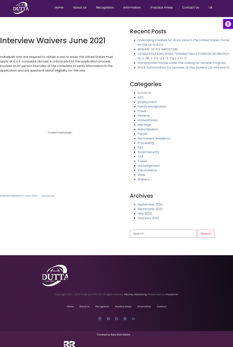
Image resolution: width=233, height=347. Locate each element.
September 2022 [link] (150, 209)
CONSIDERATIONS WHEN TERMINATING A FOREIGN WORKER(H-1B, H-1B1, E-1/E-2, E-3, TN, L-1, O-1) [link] (184, 56)
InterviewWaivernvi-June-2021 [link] (18, 195)
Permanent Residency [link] (154, 138)
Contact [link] (161, 306)
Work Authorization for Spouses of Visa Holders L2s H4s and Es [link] (184, 67)
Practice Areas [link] (161, 7)
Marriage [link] (144, 125)
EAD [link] (141, 97)
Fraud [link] (142, 111)
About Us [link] (80, 7)
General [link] (144, 115)
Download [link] (47, 195)
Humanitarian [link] (148, 120)
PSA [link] (140, 147)
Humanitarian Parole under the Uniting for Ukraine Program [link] (182, 63)
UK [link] (211, 7)
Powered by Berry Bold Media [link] (114, 334)
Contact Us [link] (190, 7)
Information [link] (132, 7)
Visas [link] (141, 175)
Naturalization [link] (148, 129)
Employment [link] (147, 102)
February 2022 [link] (148, 218)
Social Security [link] (148, 152)
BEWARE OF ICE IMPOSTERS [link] (158, 49)
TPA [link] (140, 156)
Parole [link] (142, 134)
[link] (228, 24)
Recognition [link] (105, 7)
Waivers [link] (144, 179)
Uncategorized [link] (149, 166)
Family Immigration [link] (152, 106)
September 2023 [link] (150, 204)
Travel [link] (142, 161)
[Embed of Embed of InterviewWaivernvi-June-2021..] (60, 132)
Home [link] (59, 7)
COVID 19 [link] (144, 93)
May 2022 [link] (145, 213)
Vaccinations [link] (147, 170)
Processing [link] (146, 143)
